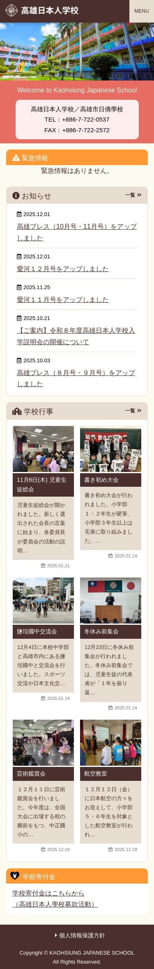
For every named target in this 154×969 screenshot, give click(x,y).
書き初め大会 (101, 479)
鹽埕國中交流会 (37, 631)
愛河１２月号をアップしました (63, 268)
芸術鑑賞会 (31, 773)
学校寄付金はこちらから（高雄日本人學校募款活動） (55, 899)
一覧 (130, 195)
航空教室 (95, 773)
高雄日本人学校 (42, 10)
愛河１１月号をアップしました (63, 299)
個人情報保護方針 (82, 935)
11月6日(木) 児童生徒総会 (42, 484)
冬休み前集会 (101, 631)
